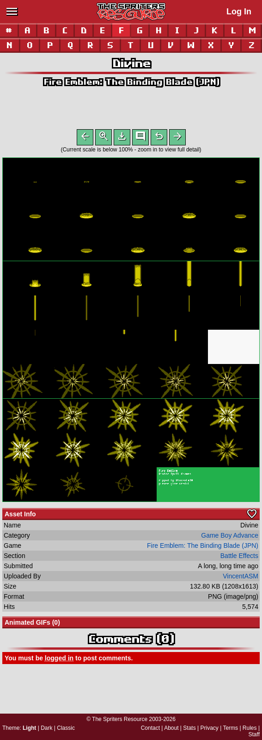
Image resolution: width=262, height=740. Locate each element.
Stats (189, 728)
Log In (238, 11)
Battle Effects (239, 557)
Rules (250, 728)
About (171, 728)
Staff (254, 734)
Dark (46, 728)
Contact (150, 728)
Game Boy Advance (229, 537)
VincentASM (240, 578)
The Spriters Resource (119, 719)
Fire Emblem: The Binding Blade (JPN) (131, 81)
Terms (230, 728)
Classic (66, 728)
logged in (59, 660)
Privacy (209, 728)
